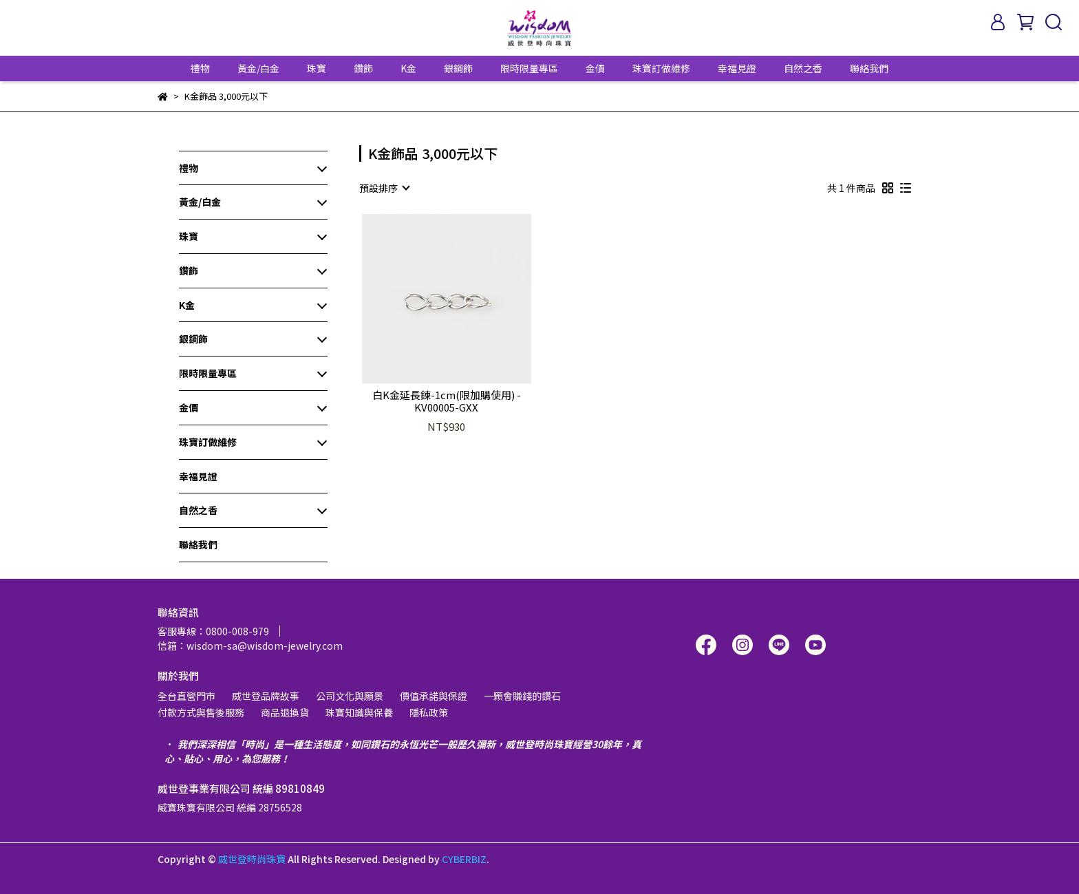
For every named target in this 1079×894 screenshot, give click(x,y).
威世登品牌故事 (265, 696)
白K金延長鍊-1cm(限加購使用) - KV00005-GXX (446, 401)
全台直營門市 (186, 696)
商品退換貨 (285, 712)
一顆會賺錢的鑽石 (522, 696)
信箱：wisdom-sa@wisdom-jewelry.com (250, 645)
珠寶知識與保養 (359, 712)
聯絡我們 (869, 68)
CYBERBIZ (464, 859)
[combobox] (384, 187)
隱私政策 (428, 712)
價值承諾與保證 (433, 696)
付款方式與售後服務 (201, 712)
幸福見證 (737, 68)
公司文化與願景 (349, 696)
